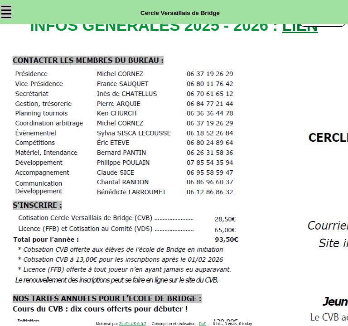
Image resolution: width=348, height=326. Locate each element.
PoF (202, 323)
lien (300, 25)
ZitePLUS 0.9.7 (132, 323)
